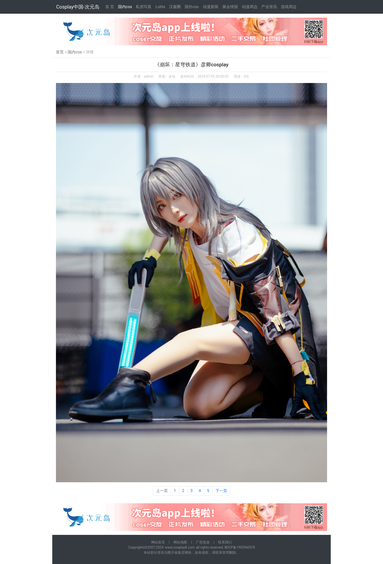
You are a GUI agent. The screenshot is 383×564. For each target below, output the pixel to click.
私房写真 (143, 6)
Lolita (160, 6)
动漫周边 (249, 6)
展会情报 (230, 6)
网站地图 (180, 542)
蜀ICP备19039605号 (239, 547)
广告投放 (203, 542)
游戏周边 (289, 6)
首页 (60, 52)
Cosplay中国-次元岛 (77, 7)
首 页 (109, 6)
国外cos (192, 6)
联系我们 (225, 542)
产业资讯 (269, 6)
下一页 (221, 490)
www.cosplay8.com (180, 547)
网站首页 (158, 542)
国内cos (125, 6)
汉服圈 (175, 6)
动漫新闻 (210, 6)
